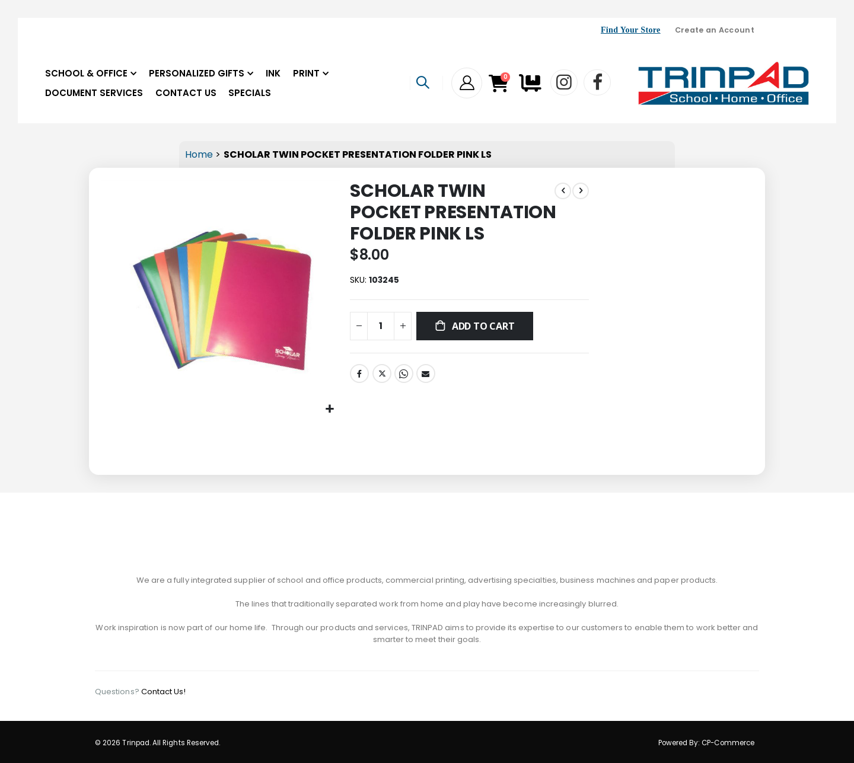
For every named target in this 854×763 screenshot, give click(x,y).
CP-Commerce (728, 741)
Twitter (380, 375)
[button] (328, 407)
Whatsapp (402, 375)
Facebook (358, 375)
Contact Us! (163, 689)
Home (199, 154)
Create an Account (714, 30)
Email (424, 375)
